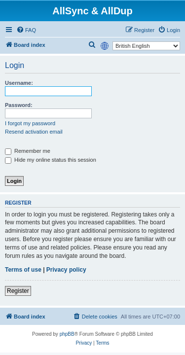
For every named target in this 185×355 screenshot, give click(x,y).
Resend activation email (34, 132)
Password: (19, 105)
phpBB (67, 334)
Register (18, 290)
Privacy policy (66, 269)
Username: (19, 83)
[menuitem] (26, 30)
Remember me (27, 151)
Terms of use (23, 269)
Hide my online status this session (50, 160)
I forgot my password (30, 123)
